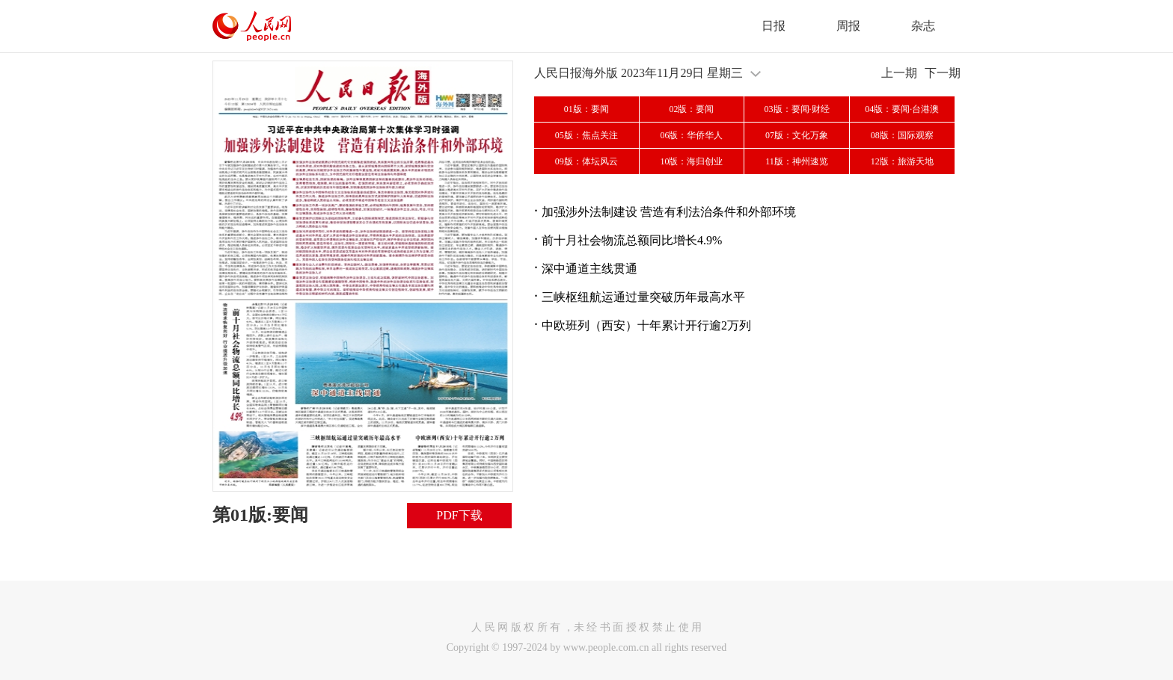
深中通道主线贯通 (589, 268)
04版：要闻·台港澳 (902, 109)
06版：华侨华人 (691, 135)
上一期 (899, 73)
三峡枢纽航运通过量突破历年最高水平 (643, 297)
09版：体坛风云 (586, 161)
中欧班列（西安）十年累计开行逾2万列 (646, 325)
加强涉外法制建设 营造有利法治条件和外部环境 (669, 211)
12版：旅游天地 (902, 161)
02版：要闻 (691, 109)
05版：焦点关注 (586, 135)
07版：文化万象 (796, 135)
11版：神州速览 (796, 161)
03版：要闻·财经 (797, 109)
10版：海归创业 (691, 161)
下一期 (943, 73)
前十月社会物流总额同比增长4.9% (632, 240)
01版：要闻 (586, 109)
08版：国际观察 (902, 135)
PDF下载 (459, 515)
